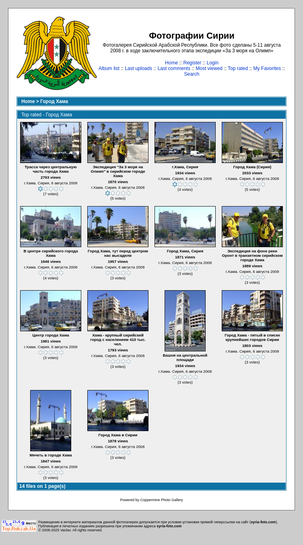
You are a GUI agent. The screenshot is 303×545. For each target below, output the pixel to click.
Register (192, 63)
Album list (109, 68)
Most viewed (209, 68)
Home (171, 63)
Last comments (174, 68)
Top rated (238, 68)
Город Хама (54, 101)
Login (212, 63)
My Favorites (267, 68)
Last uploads (138, 68)
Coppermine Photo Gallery (161, 500)
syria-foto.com (263, 522)
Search (191, 74)
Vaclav (65, 530)
